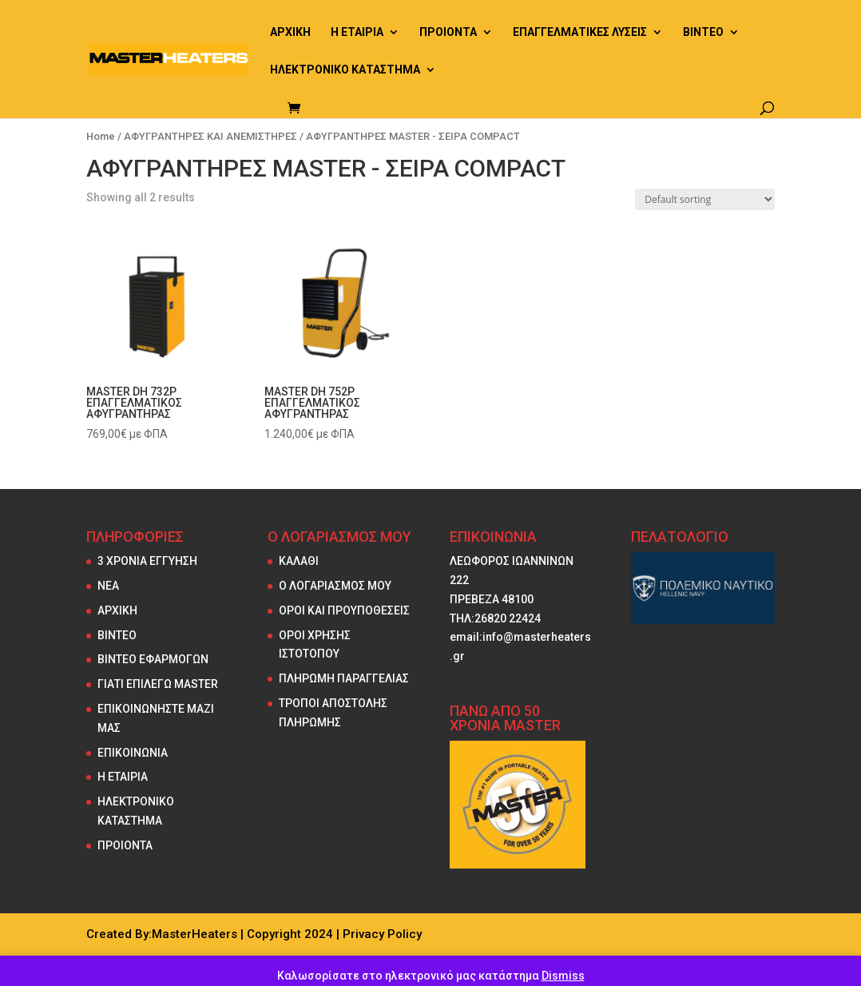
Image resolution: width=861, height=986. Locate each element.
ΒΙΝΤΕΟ (703, 32)
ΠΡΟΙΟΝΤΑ (448, 32)
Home (100, 136)
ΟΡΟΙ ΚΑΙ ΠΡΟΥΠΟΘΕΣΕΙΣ (344, 610)
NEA (108, 585)
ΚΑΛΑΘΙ (299, 561)
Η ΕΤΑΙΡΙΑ (357, 32)
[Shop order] (705, 199)
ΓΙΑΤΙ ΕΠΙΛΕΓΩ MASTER (157, 684)
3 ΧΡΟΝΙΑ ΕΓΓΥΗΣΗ (147, 561)
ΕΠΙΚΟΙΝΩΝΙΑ (132, 752)
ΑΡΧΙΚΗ (290, 32)
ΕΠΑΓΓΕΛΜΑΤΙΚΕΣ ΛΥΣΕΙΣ (580, 32)
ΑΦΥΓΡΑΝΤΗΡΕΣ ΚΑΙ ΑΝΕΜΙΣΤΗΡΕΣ (210, 136)
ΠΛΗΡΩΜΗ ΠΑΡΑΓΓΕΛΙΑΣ (344, 678)
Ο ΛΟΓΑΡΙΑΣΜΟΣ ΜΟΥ (335, 585)
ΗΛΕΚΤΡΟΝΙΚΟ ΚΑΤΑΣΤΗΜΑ (345, 70)
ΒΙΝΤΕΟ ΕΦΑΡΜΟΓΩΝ (152, 659)
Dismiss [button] (563, 975)
